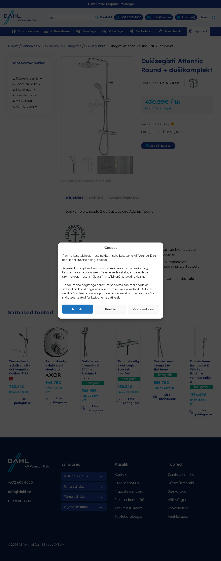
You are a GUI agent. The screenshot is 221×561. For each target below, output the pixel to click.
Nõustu (77, 309)
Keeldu (110, 309)
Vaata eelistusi (143, 309)
